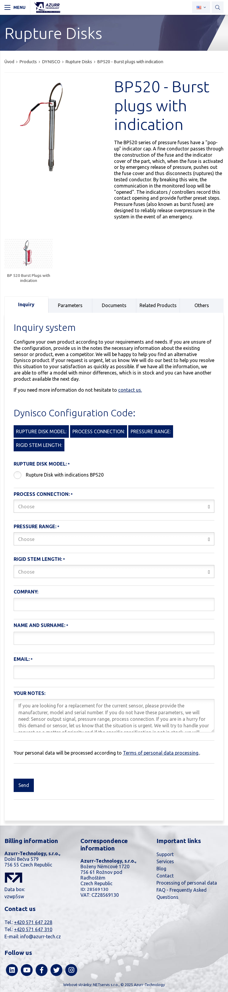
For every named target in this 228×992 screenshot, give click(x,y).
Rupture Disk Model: (40, 463)
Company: (26, 591)
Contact (165, 875)
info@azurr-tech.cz (40, 936)
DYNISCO (51, 61)
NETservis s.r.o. (106, 985)
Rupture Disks (78, 61)
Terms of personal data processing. (161, 752)
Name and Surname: (39, 625)
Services (165, 861)
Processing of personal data (186, 882)
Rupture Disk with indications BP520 (65, 474)
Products (28, 61)
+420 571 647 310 (33, 929)
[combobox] (114, 506)
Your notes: (29, 693)
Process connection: (42, 494)
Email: (22, 659)
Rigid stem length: (38, 559)
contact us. (130, 390)
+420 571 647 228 (33, 922)
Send (23, 785)
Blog (161, 868)
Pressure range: (35, 526)
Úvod (9, 61)
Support (165, 854)
